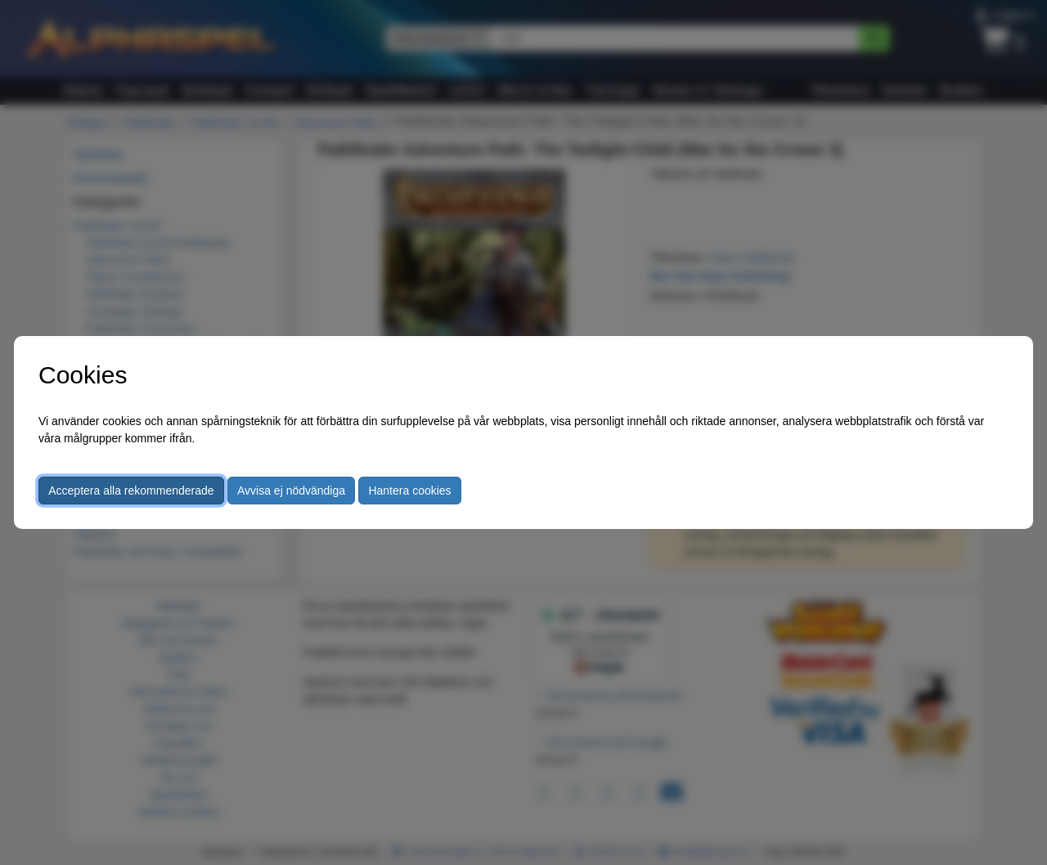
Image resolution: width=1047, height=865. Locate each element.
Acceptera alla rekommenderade (130, 490)
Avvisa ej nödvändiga (291, 490)
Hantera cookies (409, 490)
